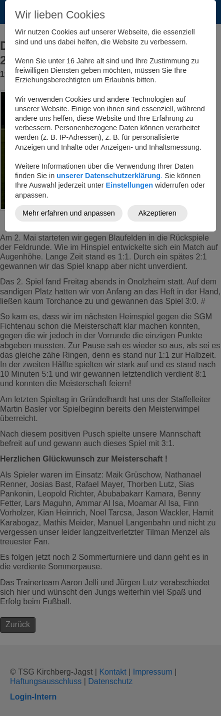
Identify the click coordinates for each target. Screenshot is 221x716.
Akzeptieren (157, 213)
